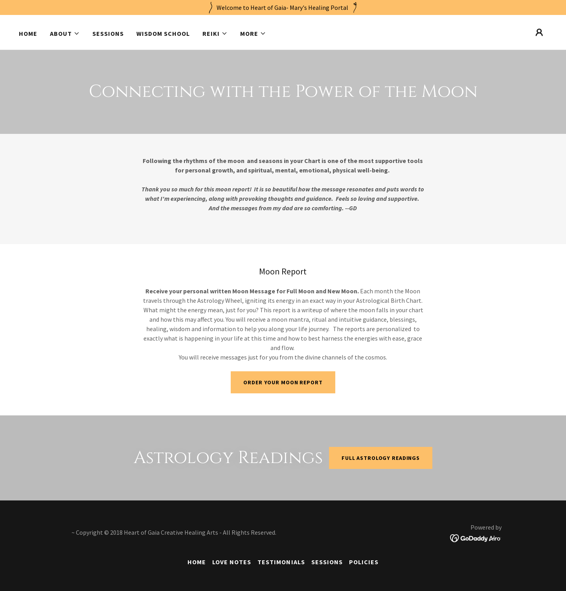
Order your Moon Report (282, 382)
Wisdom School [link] (163, 33)
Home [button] (196, 562)
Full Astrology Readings (381, 457)
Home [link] (28, 33)
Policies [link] (364, 562)
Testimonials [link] (281, 562)
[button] (65, 33)
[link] (476, 537)
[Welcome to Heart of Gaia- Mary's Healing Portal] (283, 7)
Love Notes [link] (231, 562)
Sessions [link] (108, 33)
